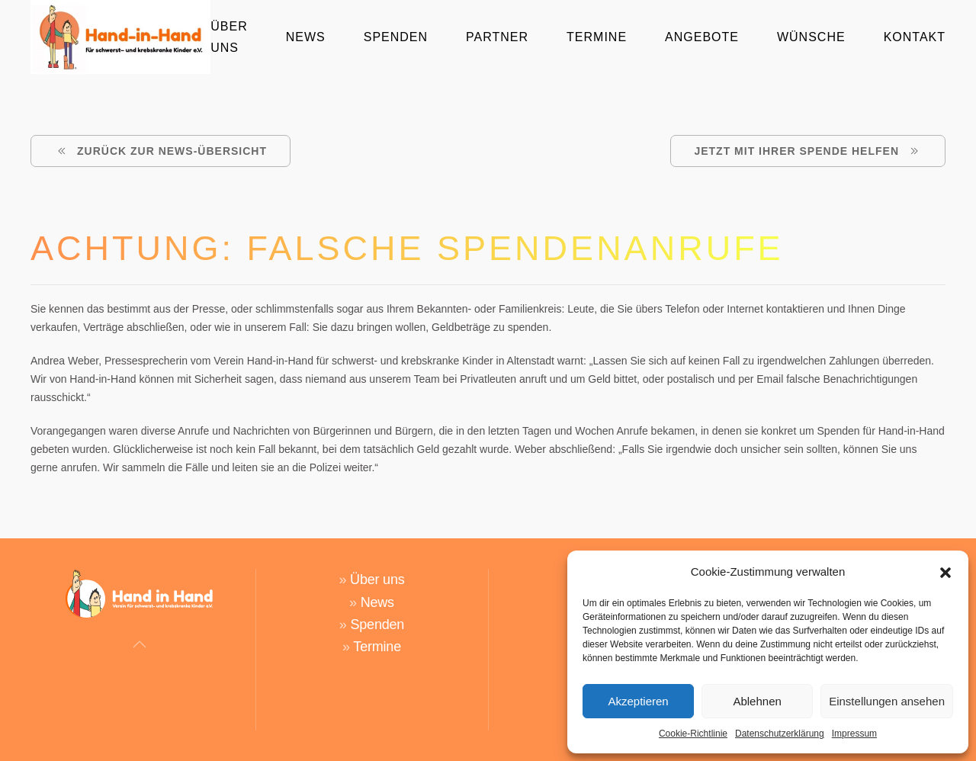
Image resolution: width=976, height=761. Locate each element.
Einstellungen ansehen (887, 701)
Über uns (377, 563)
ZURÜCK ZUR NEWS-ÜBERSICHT (160, 151)
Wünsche (811, 37)
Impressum (854, 733)
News (377, 585)
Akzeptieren (638, 701)
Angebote (702, 37)
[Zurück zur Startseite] (120, 37)
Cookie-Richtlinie (693, 733)
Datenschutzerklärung (779, 733)
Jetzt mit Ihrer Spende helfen (808, 151)
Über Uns (228, 36)
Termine (597, 37)
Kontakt (915, 37)
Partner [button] (497, 37)
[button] (945, 572)
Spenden (396, 37)
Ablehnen (757, 701)
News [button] (306, 37)
